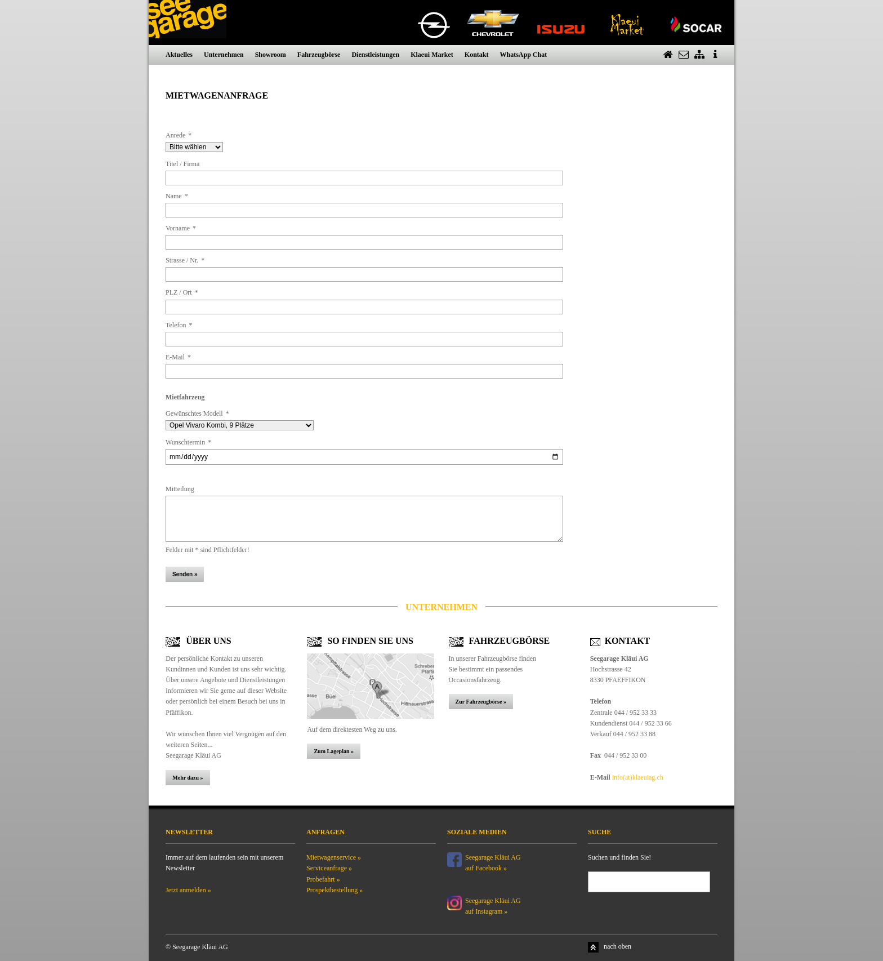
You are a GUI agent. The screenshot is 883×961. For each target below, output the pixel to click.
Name (177, 196)
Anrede (178, 135)
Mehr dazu (186, 778)
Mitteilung (180, 489)
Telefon (179, 325)
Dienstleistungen (375, 55)
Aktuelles (179, 55)
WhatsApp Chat (523, 55)
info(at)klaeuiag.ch (637, 777)
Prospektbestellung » (334, 890)
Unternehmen (224, 55)
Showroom (270, 55)
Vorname (181, 228)
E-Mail (178, 357)
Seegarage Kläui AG (494, 901)
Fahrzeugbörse (319, 55)
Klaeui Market (432, 55)
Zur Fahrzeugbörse (479, 701)
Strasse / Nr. (185, 260)
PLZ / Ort (182, 292)
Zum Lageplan (331, 751)
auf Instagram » (486, 911)
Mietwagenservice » (333, 857)
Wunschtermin (188, 442)
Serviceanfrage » (329, 868)
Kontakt (477, 55)
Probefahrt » (323, 879)
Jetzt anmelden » (188, 890)
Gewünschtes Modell (197, 413)
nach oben (617, 946)
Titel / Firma (182, 164)
